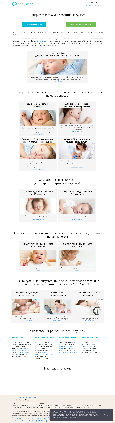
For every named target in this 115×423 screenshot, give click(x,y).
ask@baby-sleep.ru (32, 397)
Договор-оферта (18, 418)
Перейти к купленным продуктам (80, 24)
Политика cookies (18, 420)
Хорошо (108, 415)
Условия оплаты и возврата (36, 418)
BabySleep (20, 39)
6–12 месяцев (68, 346)
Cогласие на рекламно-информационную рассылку (46, 420)
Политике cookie (71, 417)
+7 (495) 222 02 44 (18, 397)
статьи (19, 348)
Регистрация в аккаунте (34, 24)
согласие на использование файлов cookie (66, 415)
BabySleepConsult (87, 346)
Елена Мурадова (42, 41)
